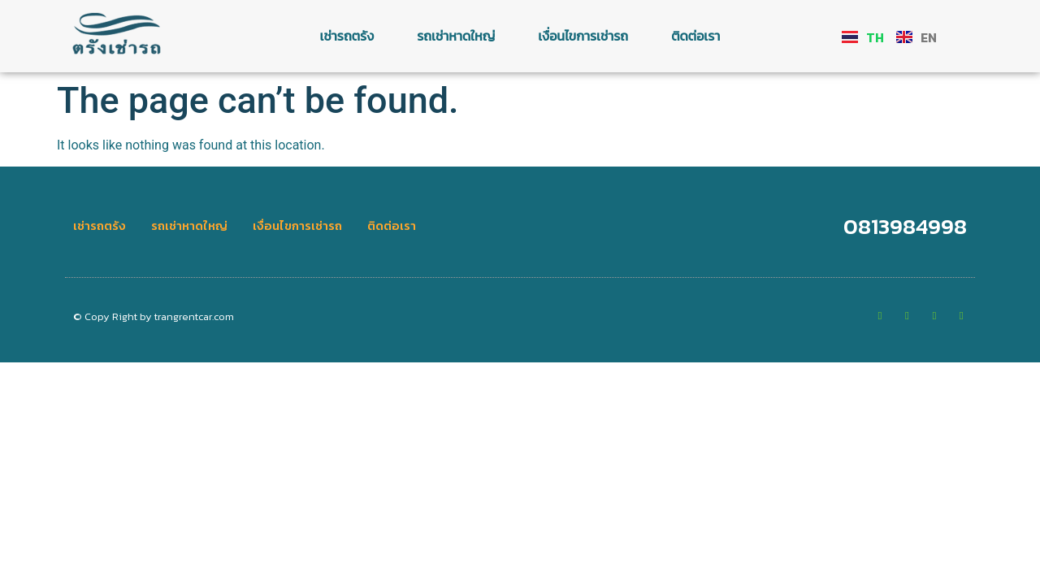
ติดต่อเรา (695, 36)
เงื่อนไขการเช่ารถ (583, 36)
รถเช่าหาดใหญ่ (456, 36)
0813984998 (905, 226)
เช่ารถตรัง (347, 36)
